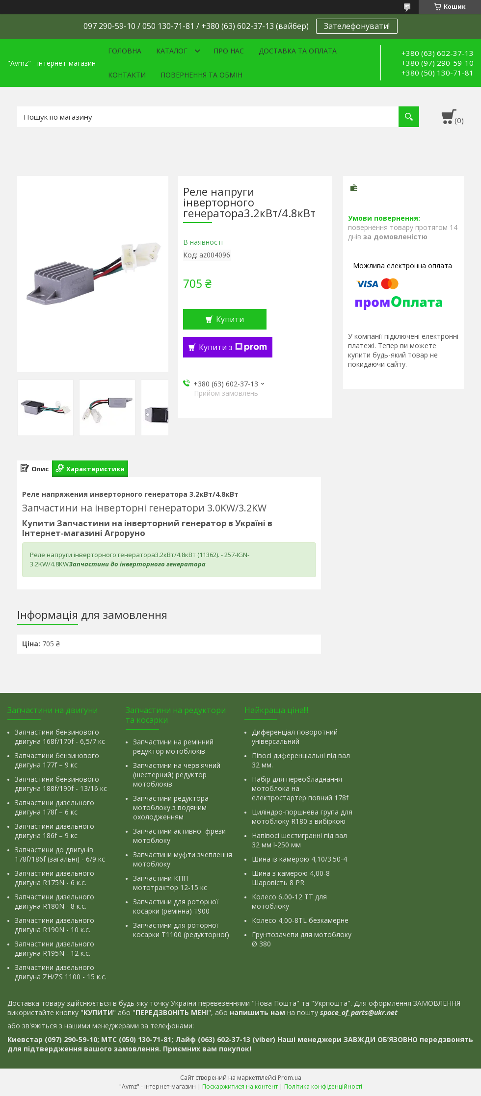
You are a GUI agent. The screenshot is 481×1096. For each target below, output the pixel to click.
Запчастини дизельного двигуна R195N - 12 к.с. (54, 948)
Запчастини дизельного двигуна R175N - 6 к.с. (54, 877)
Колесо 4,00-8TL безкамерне (300, 920)
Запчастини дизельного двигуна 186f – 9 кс (54, 830)
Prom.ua (289, 1077)
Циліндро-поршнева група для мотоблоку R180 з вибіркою (302, 816)
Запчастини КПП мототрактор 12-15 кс (170, 882)
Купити (230, 319)
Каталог (171, 50)
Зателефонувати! (357, 26)
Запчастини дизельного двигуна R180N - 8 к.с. (54, 901)
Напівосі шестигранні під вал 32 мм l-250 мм (299, 840)
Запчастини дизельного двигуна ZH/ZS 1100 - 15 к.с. (61, 972)
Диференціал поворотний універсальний (295, 736)
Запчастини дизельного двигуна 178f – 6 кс (54, 807)
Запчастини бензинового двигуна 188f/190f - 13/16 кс (61, 783)
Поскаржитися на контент (240, 1086)
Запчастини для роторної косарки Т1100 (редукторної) (181, 929)
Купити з (233, 347)
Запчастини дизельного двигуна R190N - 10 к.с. (54, 925)
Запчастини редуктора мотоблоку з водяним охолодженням (171, 807)
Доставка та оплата (298, 50)
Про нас (229, 50)
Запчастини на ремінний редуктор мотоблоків (173, 746)
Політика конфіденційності (323, 1086)
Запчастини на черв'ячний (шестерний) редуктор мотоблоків (176, 775)
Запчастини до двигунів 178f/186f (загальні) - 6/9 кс (60, 854)
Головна (124, 50)
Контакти (127, 74)
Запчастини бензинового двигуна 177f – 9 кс (57, 760)
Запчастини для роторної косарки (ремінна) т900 (175, 906)
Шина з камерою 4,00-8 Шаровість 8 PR (291, 877)
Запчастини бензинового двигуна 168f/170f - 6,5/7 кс (60, 736)
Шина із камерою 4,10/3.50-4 (299, 859)
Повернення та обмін (201, 74)
